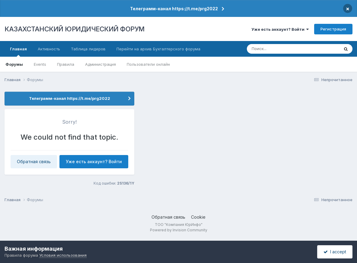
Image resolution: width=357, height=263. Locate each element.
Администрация (100, 64)
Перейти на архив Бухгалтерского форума (158, 48)
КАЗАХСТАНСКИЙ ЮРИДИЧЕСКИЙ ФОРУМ (75, 29)
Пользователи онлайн (148, 64)
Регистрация (333, 29)
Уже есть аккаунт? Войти (280, 29)
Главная (18, 51)
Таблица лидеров (88, 48)
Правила (65, 64)
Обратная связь (34, 161)
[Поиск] (282, 49)
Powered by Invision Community (178, 230)
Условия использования (63, 255)
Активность (49, 48)
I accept (335, 251)
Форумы (14, 64)
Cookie (198, 217)
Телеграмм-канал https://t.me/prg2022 (174, 8)
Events (40, 64)
